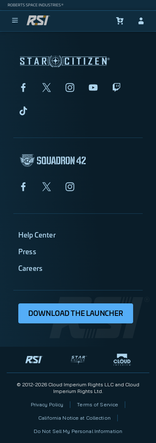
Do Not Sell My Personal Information (78, 431)
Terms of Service (97, 404)
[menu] (15, 21)
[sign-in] (141, 21)
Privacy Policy (47, 404)
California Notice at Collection (74, 418)
